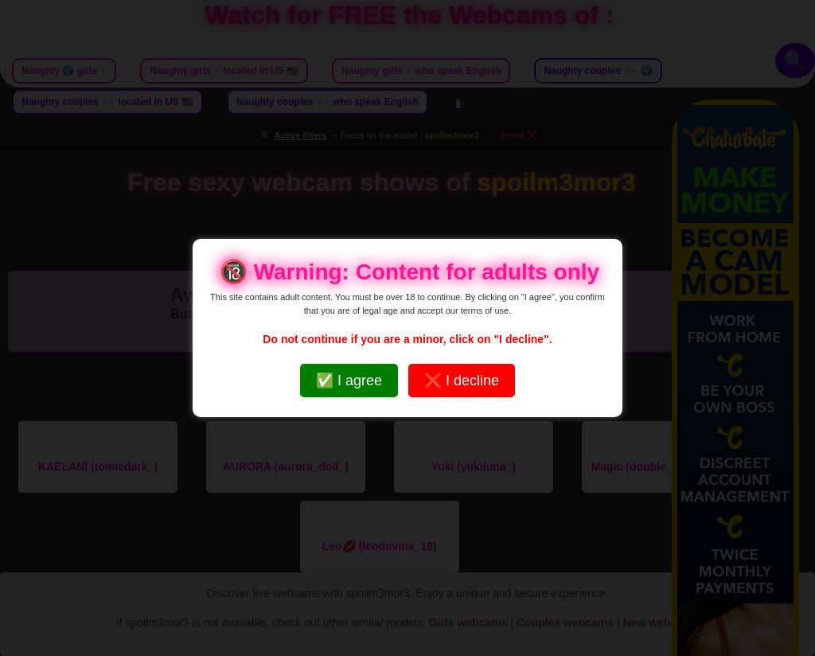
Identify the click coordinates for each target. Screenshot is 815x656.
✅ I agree (349, 381)
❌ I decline (461, 381)
